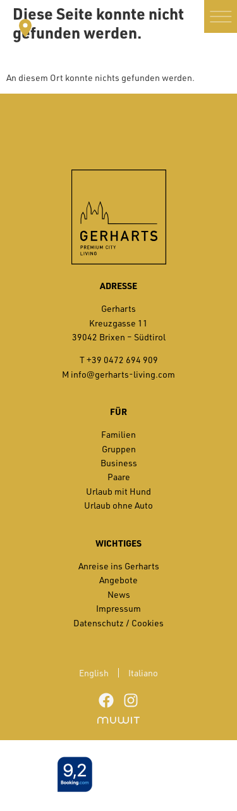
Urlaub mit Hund (118, 491)
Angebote (118, 579)
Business (118, 462)
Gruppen (119, 448)
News (118, 594)
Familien (118, 434)
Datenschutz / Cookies (118, 622)
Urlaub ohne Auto (118, 505)
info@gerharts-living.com (123, 374)
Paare (118, 476)
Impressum (118, 608)
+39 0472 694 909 (122, 359)
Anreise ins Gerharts (118, 565)
